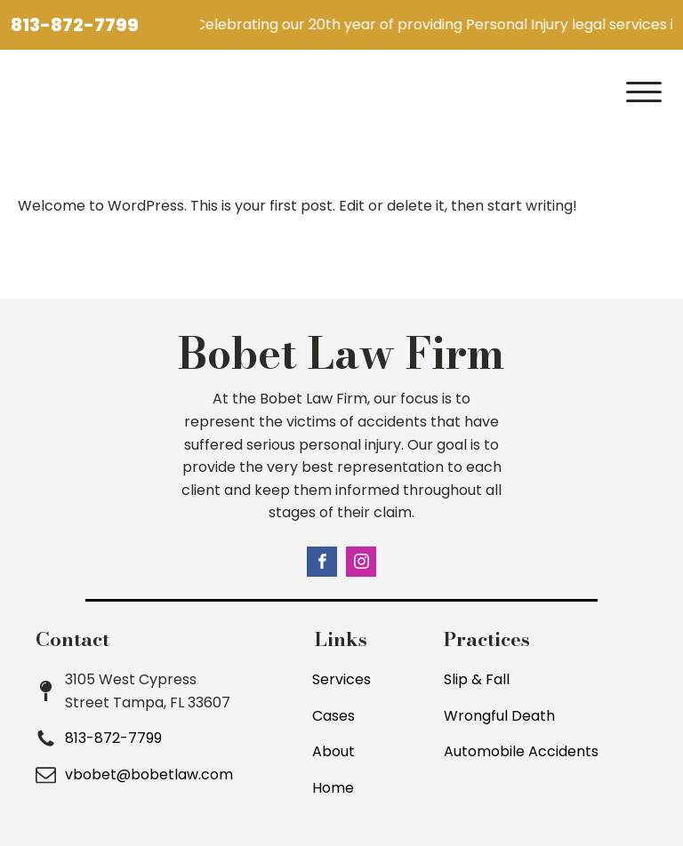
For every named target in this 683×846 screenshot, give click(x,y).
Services (341, 679)
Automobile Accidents (521, 751)
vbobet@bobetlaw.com (149, 774)
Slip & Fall (477, 679)
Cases (333, 716)
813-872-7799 (75, 24)
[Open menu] (644, 92)
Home (333, 788)
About (333, 751)
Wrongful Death (499, 716)
